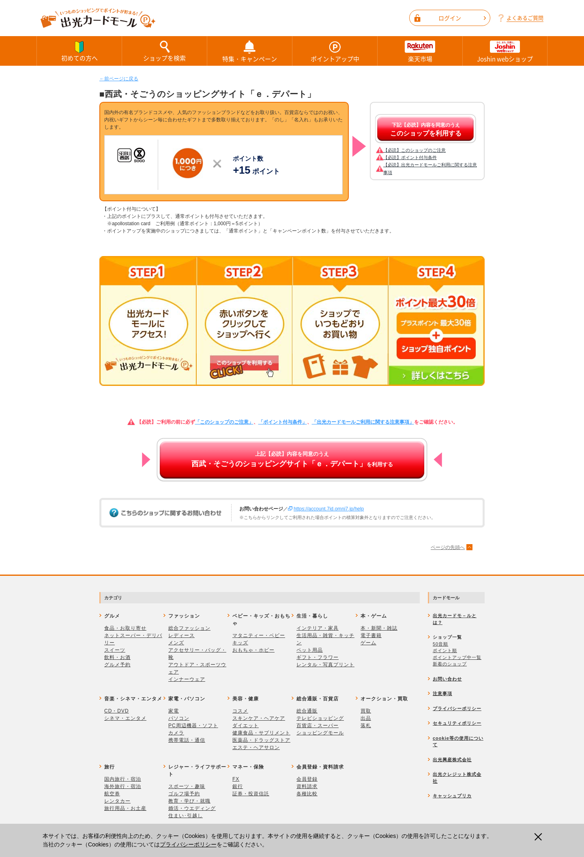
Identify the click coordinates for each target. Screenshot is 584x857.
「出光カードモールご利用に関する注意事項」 (363, 422)
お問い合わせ (447, 678)
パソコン (178, 718)
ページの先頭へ (448, 547)
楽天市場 (420, 51)
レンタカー (117, 801)
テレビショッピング (320, 718)
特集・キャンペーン (249, 51)
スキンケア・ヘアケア (258, 718)
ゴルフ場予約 (184, 794)
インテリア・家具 (317, 628)
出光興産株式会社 (452, 759)
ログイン (462, 18)
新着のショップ (450, 663)
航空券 (112, 794)
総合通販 (307, 711)
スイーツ (114, 650)
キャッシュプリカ (452, 795)
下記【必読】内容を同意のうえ (426, 129)
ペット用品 (309, 650)
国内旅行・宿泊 (122, 779)
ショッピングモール (320, 733)
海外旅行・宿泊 (122, 786)
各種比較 (307, 794)
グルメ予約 (117, 665)
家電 (173, 711)
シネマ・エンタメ (125, 718)
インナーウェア (186, 679)
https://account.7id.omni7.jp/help (329, 509)
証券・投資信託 (250, 794)
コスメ (240, 711)
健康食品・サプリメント (261, 733)
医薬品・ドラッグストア (261, 740)
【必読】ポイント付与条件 (410, 157)
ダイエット (245, 725)
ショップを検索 (164, 50)
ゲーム (368, 643)
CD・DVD (116, 711)
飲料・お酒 (117, 657)
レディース (181, 635)
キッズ (240, 643)
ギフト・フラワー (317, 657)
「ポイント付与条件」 (282, 422)
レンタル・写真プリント (325, 665)
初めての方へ (79, 50)
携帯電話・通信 (186, 740)
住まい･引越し (185, 815)
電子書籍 (371, 635)
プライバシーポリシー (188, 844)
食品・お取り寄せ (125, 628)
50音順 (440, 644)
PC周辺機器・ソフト (193, 725)
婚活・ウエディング (192, 808)
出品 (366, 718)
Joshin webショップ (505, 51)
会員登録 (307, 779)
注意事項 (442, 693)
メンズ (176, 643)
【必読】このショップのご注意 (414, 150)
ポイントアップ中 (334, 51)
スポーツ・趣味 (186, 786)
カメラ (176, 733)
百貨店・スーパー (317, 725)
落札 (366, 725)
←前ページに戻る (118, 79)
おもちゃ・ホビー (253, 650)
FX (235, 779)
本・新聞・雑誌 (379, 628)
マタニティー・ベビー (258, 635)
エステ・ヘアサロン (256, 747)
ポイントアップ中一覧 (457, 657)
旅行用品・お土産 (125, 808)
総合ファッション (189, 628)
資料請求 (307, 786)
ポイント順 (445, 650)
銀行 (237, 786)
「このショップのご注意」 (224, 422)
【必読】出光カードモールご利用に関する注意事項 (430, 168)
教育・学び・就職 (189, 801)
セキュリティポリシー (457, 723)
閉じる (539, 837)
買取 (366, 711)
